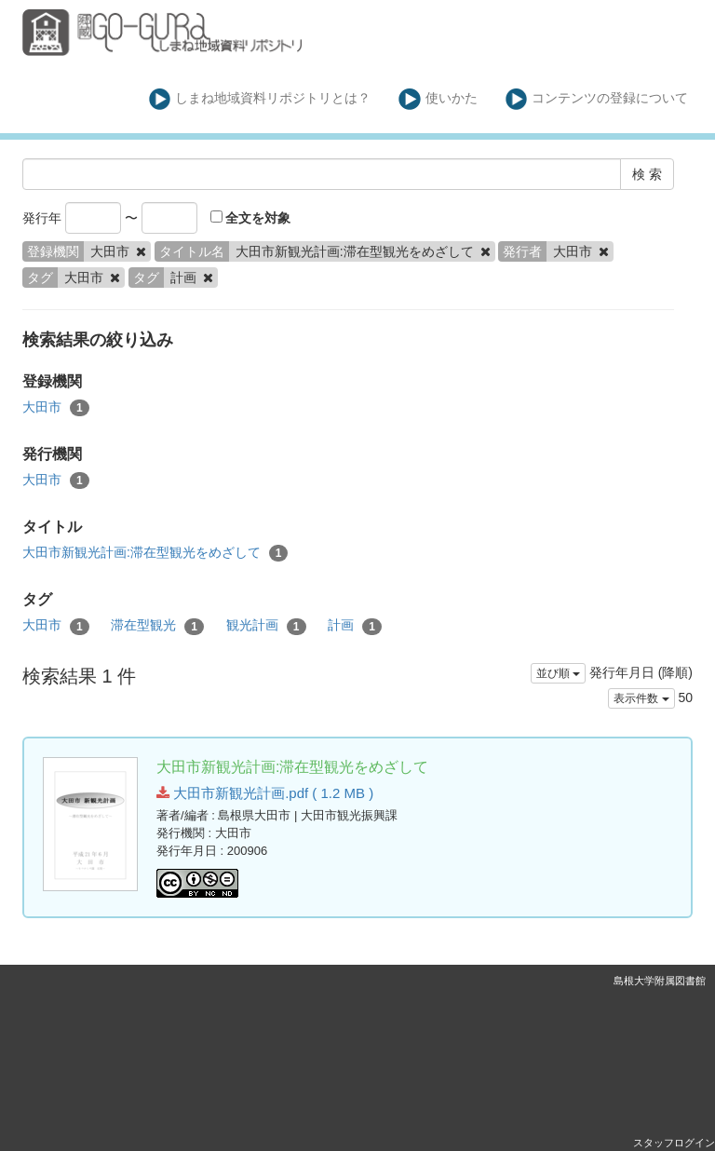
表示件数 (641, 698)
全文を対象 (250, 217)
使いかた (438, 99)
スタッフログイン (674, 1142)
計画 (355, 625)
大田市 (55, 407)
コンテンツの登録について (597, 99)
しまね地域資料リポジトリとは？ (260, 99)
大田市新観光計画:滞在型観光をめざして (155, 553)
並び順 (558, 673)
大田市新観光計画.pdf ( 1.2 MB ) (264, 793)
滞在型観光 (157, 625)
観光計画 (266, 625)
